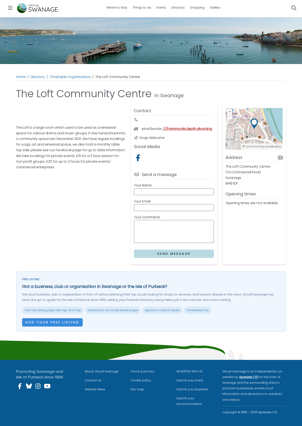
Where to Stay (117, 7)
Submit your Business (192, 389)
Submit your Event (189, 380)
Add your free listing (52, 322)
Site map (137, 389)
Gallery (215, 7)
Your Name (143, 185)
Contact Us (93, 380)
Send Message (174, 253)
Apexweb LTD (248, 377)
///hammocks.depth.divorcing (187, 128)
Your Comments (147, 217)
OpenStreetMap (255, 146)
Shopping (197, 7)
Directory (178, 7)
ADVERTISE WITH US (189, 371)
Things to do (142, 7)
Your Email (142, 201)
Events (161, 7)
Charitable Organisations (70, 76)
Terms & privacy (143, 371)
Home (21, 76)
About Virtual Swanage (102, 371)
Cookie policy (141, 380)
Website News (95, 389)
